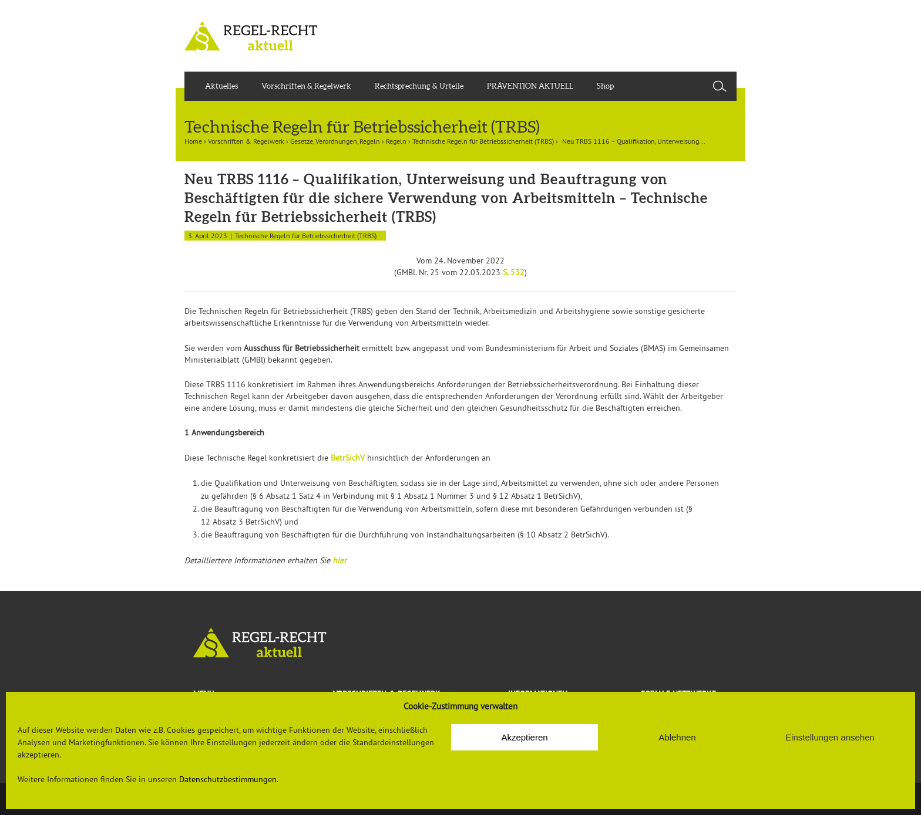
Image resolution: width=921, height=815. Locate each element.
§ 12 (501, 496)
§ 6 (258, 496)
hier (339, 560)
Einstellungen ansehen (830, 737)
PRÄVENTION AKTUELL (530, 86)
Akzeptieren (524, 737)
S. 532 (514, 272)
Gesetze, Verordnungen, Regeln (335, 141)
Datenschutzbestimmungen (228, 779)
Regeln (396, 141)
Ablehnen (676, 737)
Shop (605, 86)
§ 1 (396, 496)
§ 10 (528, 534)
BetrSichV (348, 457)
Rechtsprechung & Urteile (419, 86)
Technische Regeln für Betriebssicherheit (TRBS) (483, 141)
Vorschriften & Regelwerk (306, 86)
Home (193, 141)
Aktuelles (221, 86)
